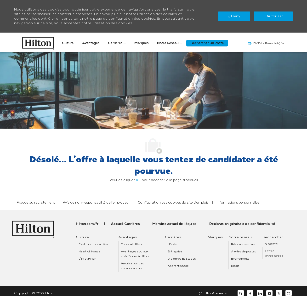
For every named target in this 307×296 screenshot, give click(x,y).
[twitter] (279, 293)
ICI (138, 180)
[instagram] (288, 293)
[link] (38, 42)
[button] (266, 43)
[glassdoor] (240, 293)
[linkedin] (260, 293)
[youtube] (269, 293)
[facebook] (250, 293)
